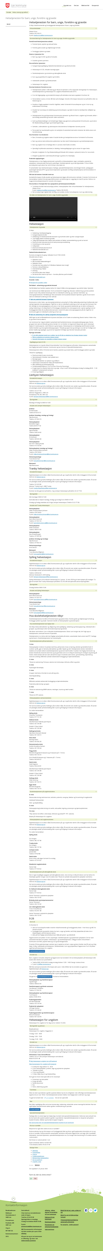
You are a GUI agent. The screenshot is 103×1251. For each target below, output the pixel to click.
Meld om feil (85, 5)
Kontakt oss (67, 5)
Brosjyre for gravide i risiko (39, 282)
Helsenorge (45, 969)
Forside (8, 12)
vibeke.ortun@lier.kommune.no (43, 35)
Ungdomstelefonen (38, 1156)
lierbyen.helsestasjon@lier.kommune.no (46, 396)
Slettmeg (35, 1151)
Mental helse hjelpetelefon (40, 1158)
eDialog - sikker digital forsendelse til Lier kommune (51, 1212)
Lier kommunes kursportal (37, 951)
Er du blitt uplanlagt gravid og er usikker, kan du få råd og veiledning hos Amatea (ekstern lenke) (59, 335)
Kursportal (95, 5)
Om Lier (76, 5)
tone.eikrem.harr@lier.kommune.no (44, 461)
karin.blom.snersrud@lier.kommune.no (45, 523)
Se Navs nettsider (34, 1109)
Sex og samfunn (37, 1160)
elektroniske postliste (28, 1240)
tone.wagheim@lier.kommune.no (44, 554)
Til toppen (13, 1202)
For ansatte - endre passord (69, 1225)
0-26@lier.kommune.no (44, 964)
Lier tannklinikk (50, 1098)
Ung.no (34, 1154)
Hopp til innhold (5, 1)
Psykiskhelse (36, 1152)
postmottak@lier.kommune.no (31, 1226)
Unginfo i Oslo (36, 1162)
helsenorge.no (41, 383)
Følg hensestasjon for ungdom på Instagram (42, 1064)
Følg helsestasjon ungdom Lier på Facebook (43, 1061)
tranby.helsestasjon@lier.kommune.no (45, 488)
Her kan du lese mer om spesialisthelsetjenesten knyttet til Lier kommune (51, 1122)
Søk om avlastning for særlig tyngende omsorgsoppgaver (49, 315)
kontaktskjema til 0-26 (45, 976)
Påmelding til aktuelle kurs (37, 277)
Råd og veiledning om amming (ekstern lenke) (45, 337)
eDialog (23, 1233)
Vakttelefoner (49, 1229)
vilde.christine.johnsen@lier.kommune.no (46, 454)
